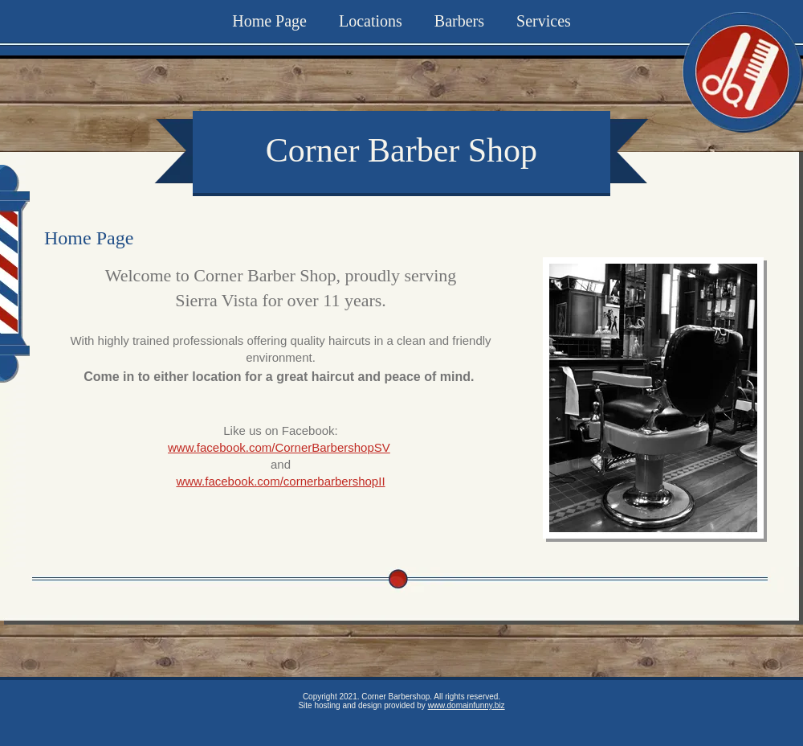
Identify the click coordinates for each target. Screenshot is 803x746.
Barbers (459, 21)
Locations (370, 21)
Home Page (269, 21)
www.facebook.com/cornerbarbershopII (280, 481)
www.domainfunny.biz (466, 705)
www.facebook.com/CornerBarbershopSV (279, 447)
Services (543, 21)
